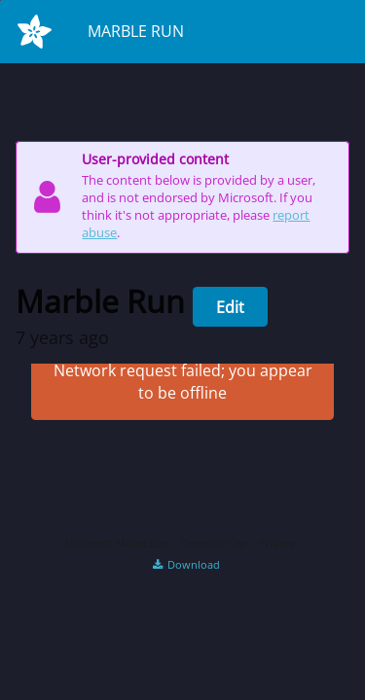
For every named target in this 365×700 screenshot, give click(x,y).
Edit (230, 307)
